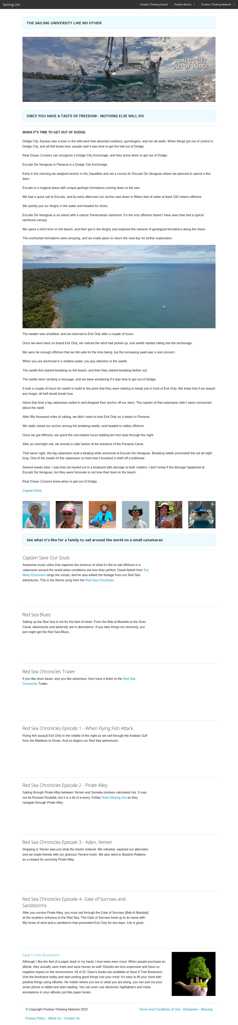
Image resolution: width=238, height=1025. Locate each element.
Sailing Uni (11, 4)
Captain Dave (32, 490)
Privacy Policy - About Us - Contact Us (52, 1018)
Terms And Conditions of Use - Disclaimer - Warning (176, 1009)
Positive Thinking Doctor (154, 4)
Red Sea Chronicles (99, 580)
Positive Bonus (182, 4)
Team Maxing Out (114, 797)
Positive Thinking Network (216, 4)
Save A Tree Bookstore (40, 955)
